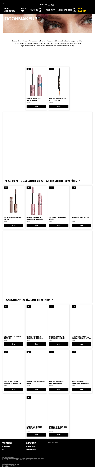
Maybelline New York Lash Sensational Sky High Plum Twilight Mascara (34, 337)
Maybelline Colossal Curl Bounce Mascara (36, 382)
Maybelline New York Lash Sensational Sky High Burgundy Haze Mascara (81, 382)
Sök (3, 450)
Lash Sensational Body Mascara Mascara (12, 218)
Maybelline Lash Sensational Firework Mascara (34, 427)
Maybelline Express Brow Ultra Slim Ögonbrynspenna (58, 427)
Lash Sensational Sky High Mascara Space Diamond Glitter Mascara (81, 337)
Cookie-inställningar (53, 442)
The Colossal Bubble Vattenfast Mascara (58, 218)
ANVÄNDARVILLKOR (31, 450)
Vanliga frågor (7, 443)
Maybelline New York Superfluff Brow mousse (12, 337)
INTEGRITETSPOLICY (31, 446)
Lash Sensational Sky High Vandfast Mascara (34, 99)
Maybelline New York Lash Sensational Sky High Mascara (35, 218)
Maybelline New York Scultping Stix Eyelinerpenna (58, 99)
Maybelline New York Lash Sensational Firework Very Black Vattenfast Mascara (13, 382)
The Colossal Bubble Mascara (80, 217)
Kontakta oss (6, 446)
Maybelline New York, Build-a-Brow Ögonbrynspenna (57, 382)
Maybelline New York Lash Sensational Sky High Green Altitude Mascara (56, 337)
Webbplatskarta (31, 443)
